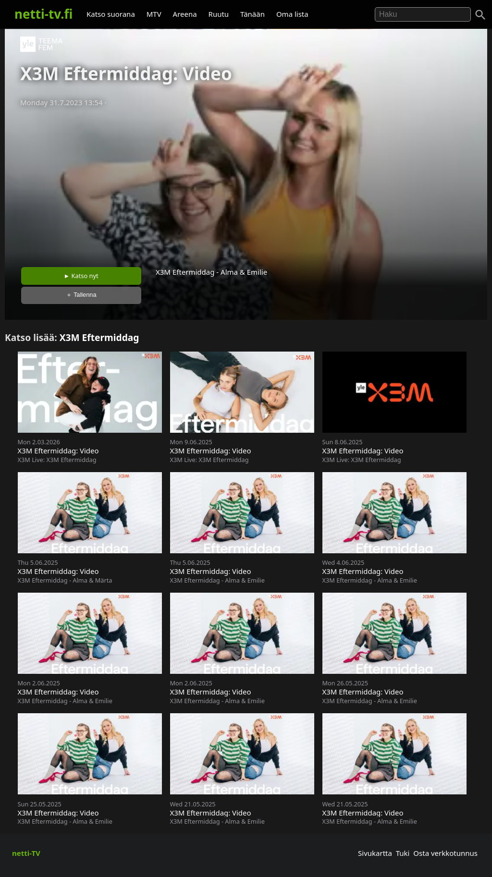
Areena (185, 14)
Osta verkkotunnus (445, 853)
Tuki (403, 853)
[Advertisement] (246, 184)
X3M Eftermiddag (99, 337)
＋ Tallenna (81, 294)
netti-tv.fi (43, 14)
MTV (154, 14)
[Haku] (480, 14)
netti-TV (26, 853)
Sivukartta (375, 853)
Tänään (252, 14)
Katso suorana (110, 14)
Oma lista (292, 14)
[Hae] (423, 14)
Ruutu (219, 14)
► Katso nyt (81, 275)
